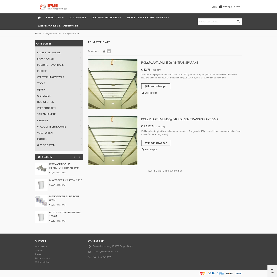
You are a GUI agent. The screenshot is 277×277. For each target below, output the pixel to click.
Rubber (42, 71)
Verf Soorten (46, 108)
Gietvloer (44, 95)
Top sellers (44, 156)
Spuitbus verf (46, 114)
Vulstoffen (45, 132)
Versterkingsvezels (50, 77)
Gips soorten (46, 145)
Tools (41, 83)
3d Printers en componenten (147, 17)
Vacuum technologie (51, 126)
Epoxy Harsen (46, 58)
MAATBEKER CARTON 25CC (65, 180)
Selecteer (94, 51)
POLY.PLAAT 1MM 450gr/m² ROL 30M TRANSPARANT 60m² (179, 119)
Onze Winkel (41, 246)
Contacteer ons (42, 258)
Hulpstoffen (45, 102)
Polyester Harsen (49, 52)
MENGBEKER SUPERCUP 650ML (64, 198)
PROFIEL (42, 139)
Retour (38, 254)
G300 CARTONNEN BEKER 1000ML (65, 214)
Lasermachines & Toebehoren (58, 25)
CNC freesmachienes (105, 17)
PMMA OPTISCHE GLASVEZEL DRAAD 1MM (64, 166)
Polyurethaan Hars (50, 64)
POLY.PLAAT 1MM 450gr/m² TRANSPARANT (169, 62)
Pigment (42, 120)
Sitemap (39, 250)
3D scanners (77, 17)
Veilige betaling (42, 262)
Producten (53, 17)
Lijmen (41, 89)
